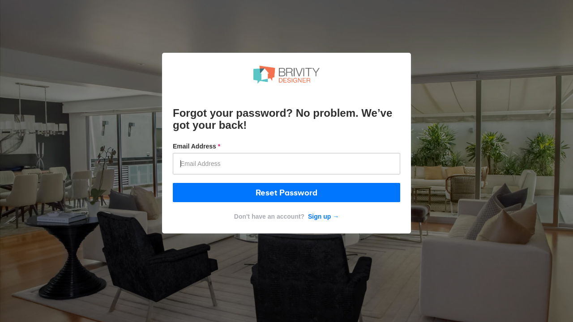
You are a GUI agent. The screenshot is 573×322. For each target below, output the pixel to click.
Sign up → (322, 216)
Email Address (196, 146)
